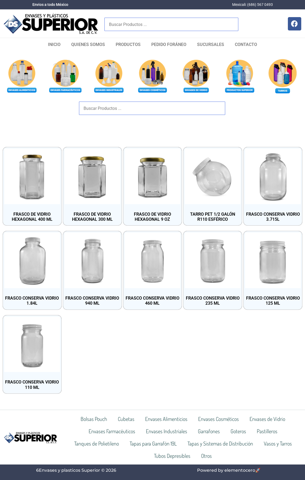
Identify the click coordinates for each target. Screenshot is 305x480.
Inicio (54, 44)
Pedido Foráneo (168, 44)
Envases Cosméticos (218, 418)
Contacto (246, 44)
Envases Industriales (166, 431)
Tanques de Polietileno (96, 443)
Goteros (238, 431)
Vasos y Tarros (278, 443)
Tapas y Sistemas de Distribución (220, 443)
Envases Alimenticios (166, 418)
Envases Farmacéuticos (112, 431)
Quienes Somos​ (88, 44)
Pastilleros (267, 431)
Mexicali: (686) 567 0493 (252, 4)
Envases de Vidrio (267, 418)
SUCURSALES (210, 44)
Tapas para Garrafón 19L (153, 443)
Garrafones (209, 431)
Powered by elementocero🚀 (229, 470)
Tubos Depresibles (172, 455)
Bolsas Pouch (94, 418)
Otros (206, 455)
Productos (128, 44)
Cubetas (126, 418)
